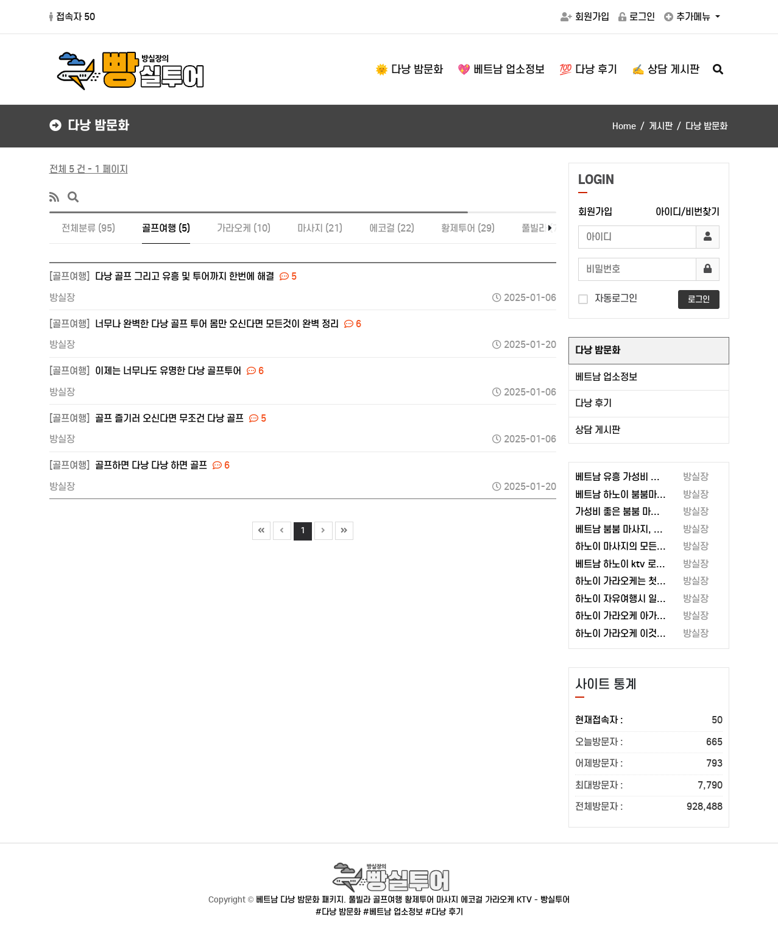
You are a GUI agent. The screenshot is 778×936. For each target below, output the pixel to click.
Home (624, 126)
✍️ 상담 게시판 (665, 69)
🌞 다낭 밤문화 (409, 69)
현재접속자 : (649, 721)
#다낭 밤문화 (338, 912)
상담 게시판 (597, 430)
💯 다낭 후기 (588, 69)
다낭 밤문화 (597, 350)
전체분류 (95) (88, 228)
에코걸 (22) (391, 228)
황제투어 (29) (468, 228)
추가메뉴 (688, 17)
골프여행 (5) (166, 228)
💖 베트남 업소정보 (501, 69)
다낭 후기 (593, 403)
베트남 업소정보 (606, 377)
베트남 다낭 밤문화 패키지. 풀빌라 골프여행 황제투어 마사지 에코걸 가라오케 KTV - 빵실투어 (413, 900)
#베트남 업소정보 (393, 912)
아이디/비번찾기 (688, 212)
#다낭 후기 (444, 912)
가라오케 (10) (244, 228)
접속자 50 (72, 17)
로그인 (636, 17)
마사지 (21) (319, 228)
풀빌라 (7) (541, 228)
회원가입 (585, 17)
